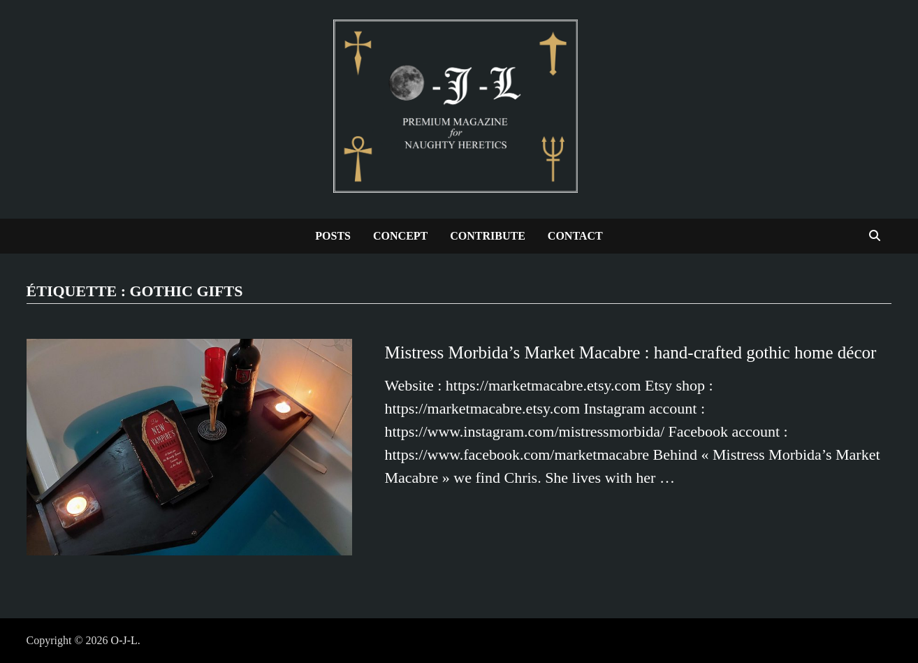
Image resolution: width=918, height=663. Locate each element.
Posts (333, 236)
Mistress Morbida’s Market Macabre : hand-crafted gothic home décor (630, 352)
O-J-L (124, 640)
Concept (400, 236)
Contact (575, 236)
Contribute (487, 236)
